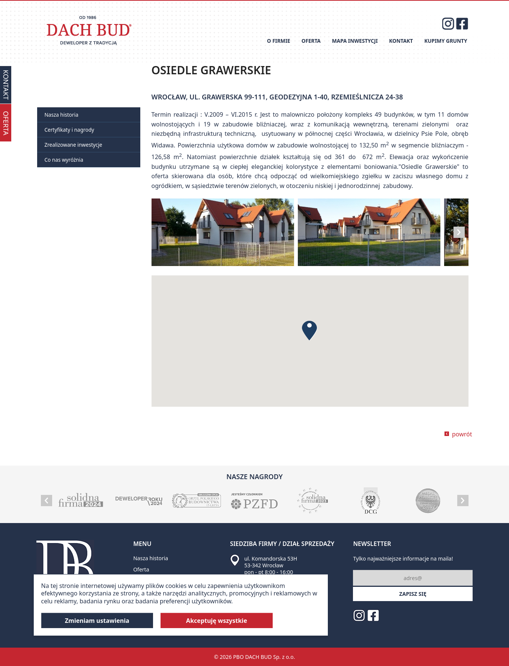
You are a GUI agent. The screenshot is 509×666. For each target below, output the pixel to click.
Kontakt (401, 40)
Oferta (311, 40)
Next (459, 232)
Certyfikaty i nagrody (69, 129)
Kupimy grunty (445, 40)
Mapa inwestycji (355, 40)
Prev (46, 500)
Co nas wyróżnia (64, 159)
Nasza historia (61, 114)
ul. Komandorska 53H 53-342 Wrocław (270, 562)
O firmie (278, 40)
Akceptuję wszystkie (216, 620)
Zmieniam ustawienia (97, 620)
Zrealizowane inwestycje (73, 144)
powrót (462, 434)
